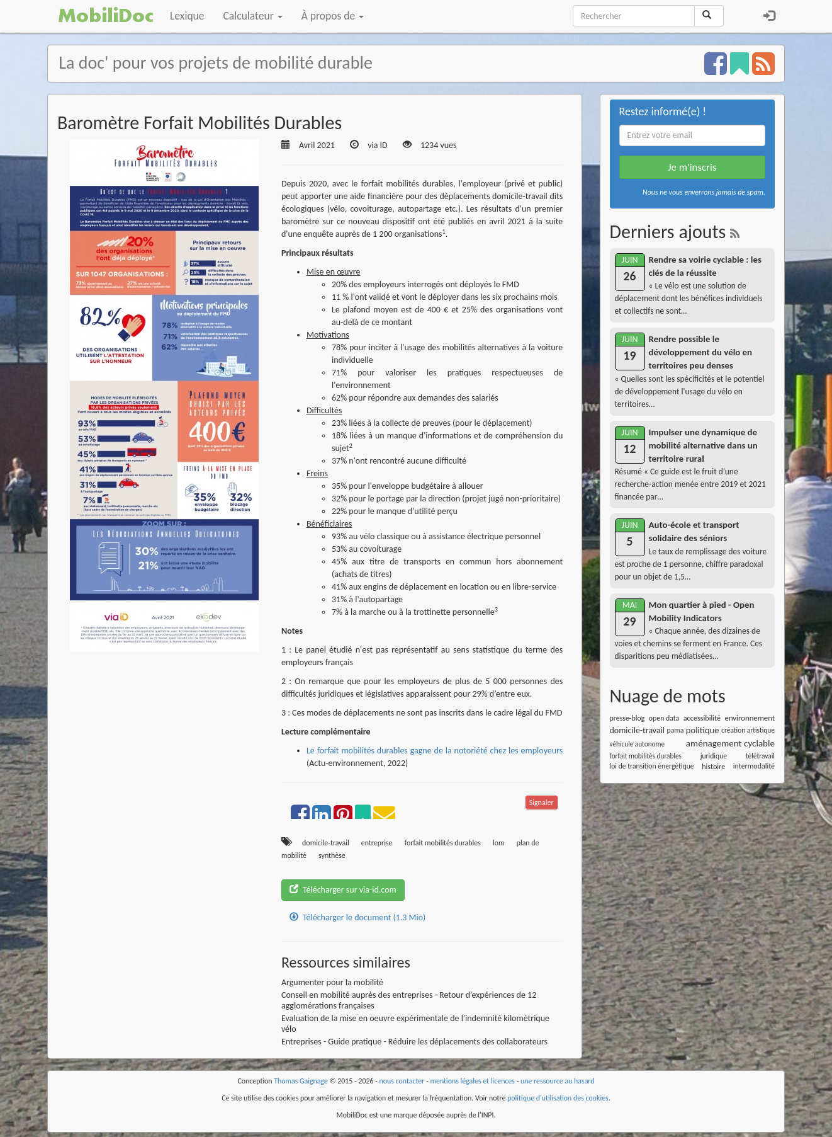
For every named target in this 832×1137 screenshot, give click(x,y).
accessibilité (702, 718)
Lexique (187, 16)
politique (702, 730)
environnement (750, 718)
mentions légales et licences (472, 1081)
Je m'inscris (692, 167)
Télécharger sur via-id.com (343, 889)
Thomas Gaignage (301, 1081)
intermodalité (754, 766)
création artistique (748, 730)
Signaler (541, 802)
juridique (713, 755)
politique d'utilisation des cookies (558, 1098)
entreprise (377, 842)
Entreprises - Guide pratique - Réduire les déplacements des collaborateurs (414, 1041)
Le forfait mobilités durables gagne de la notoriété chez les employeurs (434, 750)
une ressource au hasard (557, 1081)
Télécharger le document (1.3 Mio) (357, 917)
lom (499, 842)
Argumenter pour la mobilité (332, 982)
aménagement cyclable (730, 743)
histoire (713, 766)
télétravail (760, 755)
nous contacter (402, 1081)
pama (675, 730)
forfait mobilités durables (443, 842)
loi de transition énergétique (652, 766)
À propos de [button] (332, 16)
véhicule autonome (637, 744)
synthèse (332, 855)
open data (664, 718)
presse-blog (627, 718)
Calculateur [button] (253, 16)
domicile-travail (325, 842)
